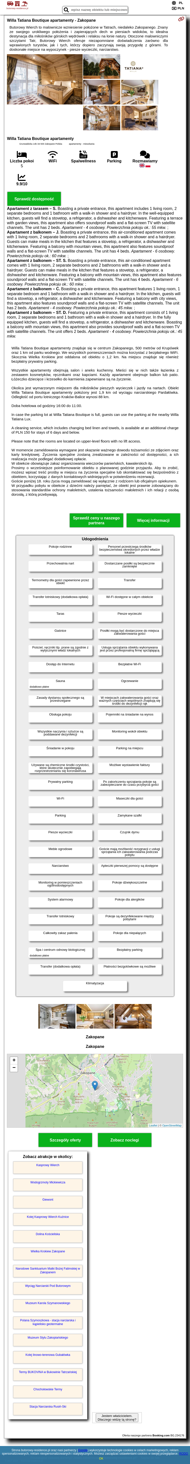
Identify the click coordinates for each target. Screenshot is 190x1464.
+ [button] (14, 1060)
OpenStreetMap (172, 1125)
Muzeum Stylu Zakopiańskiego (48, 1337)
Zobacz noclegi (124, 1140)
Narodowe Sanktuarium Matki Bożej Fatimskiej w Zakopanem (48, 1270)
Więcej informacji (153, 520)
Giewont (47, 1199)
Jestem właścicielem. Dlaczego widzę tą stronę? (117, 1417)
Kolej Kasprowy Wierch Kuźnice (48, 1217)
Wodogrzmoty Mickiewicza (47, 1182)
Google (83, 1450)
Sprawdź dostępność (34, 199)
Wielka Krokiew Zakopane (48, 1251)
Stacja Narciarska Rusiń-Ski (47, 1406)
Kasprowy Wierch (47, 1165)
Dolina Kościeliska (48, 1234)
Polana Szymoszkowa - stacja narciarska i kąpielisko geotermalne (47, 1322)
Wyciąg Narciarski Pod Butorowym (48, 1286)
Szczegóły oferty (65, 1140)
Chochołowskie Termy (47, 1389)
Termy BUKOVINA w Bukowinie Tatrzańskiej (48, 1372)
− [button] (14, 1068)
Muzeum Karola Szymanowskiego (47, 1303)
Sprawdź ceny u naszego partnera (96, 520)
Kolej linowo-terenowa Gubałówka (47, 1355)
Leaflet (153, 1125)
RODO (183, 1453)
